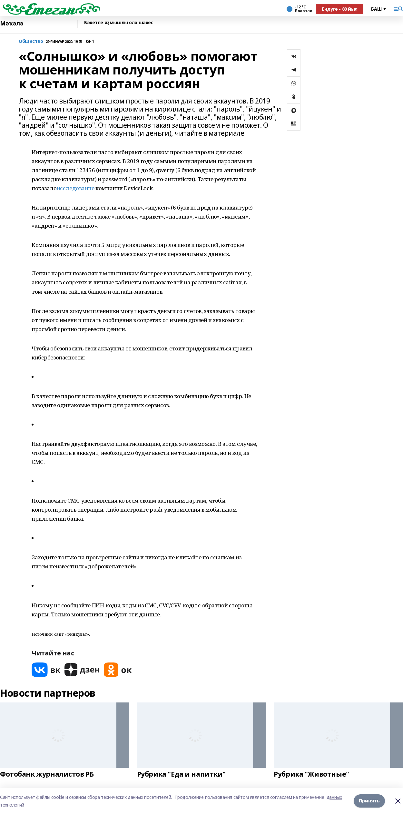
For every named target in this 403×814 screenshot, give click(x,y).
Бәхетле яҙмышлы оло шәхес (118, 22)
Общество (31, 41)
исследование (75, 188)
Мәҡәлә (11, 23)
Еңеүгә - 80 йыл (340, 9)
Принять (369, 801)
